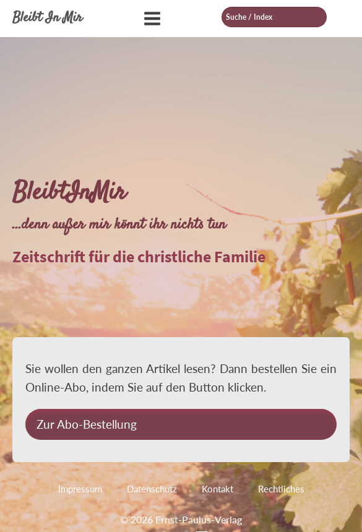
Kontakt (217, 488)
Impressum (80, 488)
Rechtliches (281, 488)
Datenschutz (152, 488)
